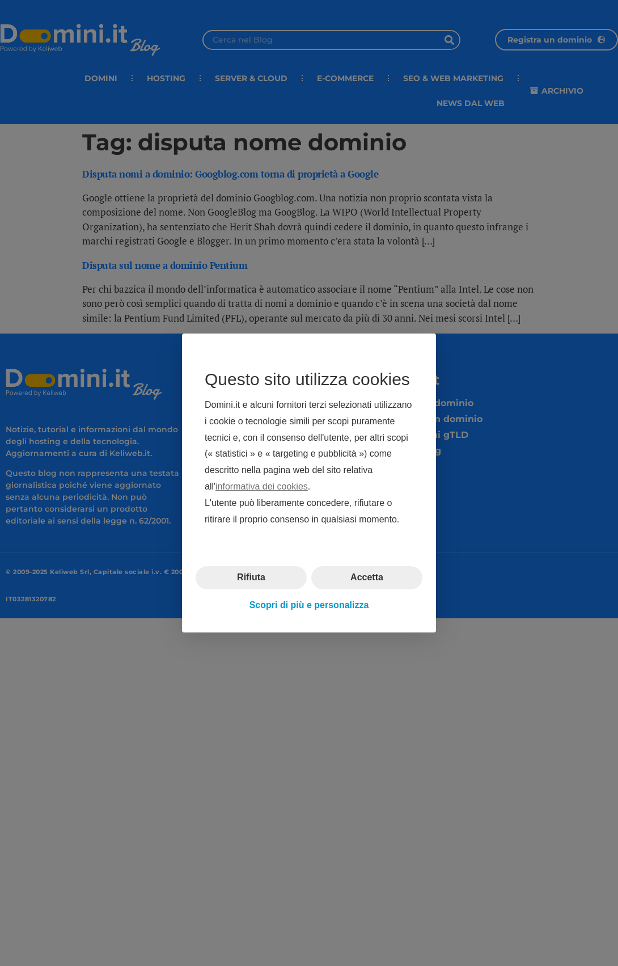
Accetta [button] (366, 577)
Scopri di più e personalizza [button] (309, 605)
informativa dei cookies (261, 486)
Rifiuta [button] (251, 577)
